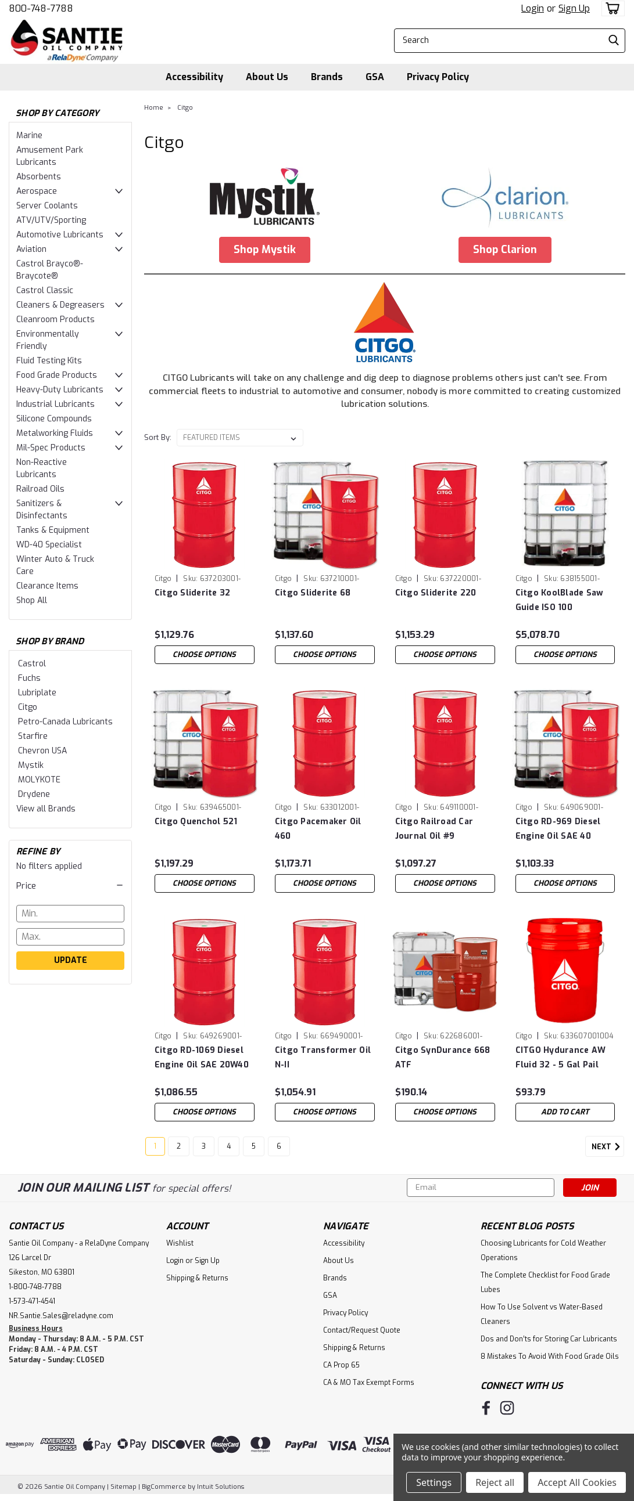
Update (70, 960)
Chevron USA (42, 750)
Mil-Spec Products (50, 447)
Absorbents (38, 176)
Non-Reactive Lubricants (41, 468)
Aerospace (36, 191)
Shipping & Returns (197, 1281)
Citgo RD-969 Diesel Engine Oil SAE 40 (558, 829)
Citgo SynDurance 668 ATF (442, 1057)
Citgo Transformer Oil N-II (323, 1057)
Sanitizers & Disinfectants (41, 509)
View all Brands (46, 808)
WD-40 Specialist (49, 544)
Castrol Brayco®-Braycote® (49, 270)
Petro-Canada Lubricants (65, 721)
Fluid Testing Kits (49, 360)
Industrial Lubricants (55, 404)
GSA (375, 77)
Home (153, 107)
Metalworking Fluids (54, 433)
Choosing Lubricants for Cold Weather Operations (543, 1253)
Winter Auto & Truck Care (55, 565)
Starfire (33, 736)
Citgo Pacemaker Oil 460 (318, 829)
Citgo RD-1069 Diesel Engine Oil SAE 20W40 (202, 1057)
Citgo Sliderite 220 (436, 592)
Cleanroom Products (55, 319)
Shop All (31, 600)
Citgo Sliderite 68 (313, 592)
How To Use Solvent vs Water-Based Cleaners (542, 1317)
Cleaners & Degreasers (60, 305)
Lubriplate (37, 692)
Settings (434, 1482)
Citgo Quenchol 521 (196, 821)
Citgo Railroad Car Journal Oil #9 (434, 829)
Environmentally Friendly (47, 340)
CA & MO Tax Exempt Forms (368, 1385)
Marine (29, 135)
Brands (327, 77)
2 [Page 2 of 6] (179, 1149)
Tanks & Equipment (52, 530)
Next (608, 1150)
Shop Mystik (265, 250)
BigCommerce (164, 1489)
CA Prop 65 (341, 1368)
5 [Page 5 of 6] (254, 1149)
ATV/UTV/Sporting (51, 220)
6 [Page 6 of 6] (279, 1149)
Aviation (31, 249)
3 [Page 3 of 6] (204, 1149)
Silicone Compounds (54, 418)
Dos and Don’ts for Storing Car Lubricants (549, 1342)
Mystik (31, 765)
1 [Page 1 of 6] (155, 1149)
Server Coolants (47, 205)
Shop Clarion (505, 250)
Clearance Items (47, 585)
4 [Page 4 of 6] (229, 1149)
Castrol (32, 663)
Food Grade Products (56, 375)
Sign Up (574, 8)
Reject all (494, 1482)
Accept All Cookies (577, 1482)
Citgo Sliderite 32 (193, 592)
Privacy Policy (438, 77)
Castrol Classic (44, 290)
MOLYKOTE (39, 779)
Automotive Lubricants (59, 234)
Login (532, 8)
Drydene (34, 794)
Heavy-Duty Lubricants (59, 389)
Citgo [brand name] (163, 578)
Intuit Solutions (220, 1489)
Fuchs (29, 678)
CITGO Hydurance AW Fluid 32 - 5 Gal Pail (560, 1057)
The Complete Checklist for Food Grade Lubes (545, 1285)
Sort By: (157, 437)
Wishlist (180, 1246)
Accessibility (194, 77)
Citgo (27, 707)
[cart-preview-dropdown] (610, 8)
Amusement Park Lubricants (49, 156)
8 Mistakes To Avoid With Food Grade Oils (550, 1359)
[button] (70, 886)
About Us (267, 77)
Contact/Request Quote (361, 1333)
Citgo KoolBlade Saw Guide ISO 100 (559, 600)
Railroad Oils (40, 489)
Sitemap (123, 1489)
